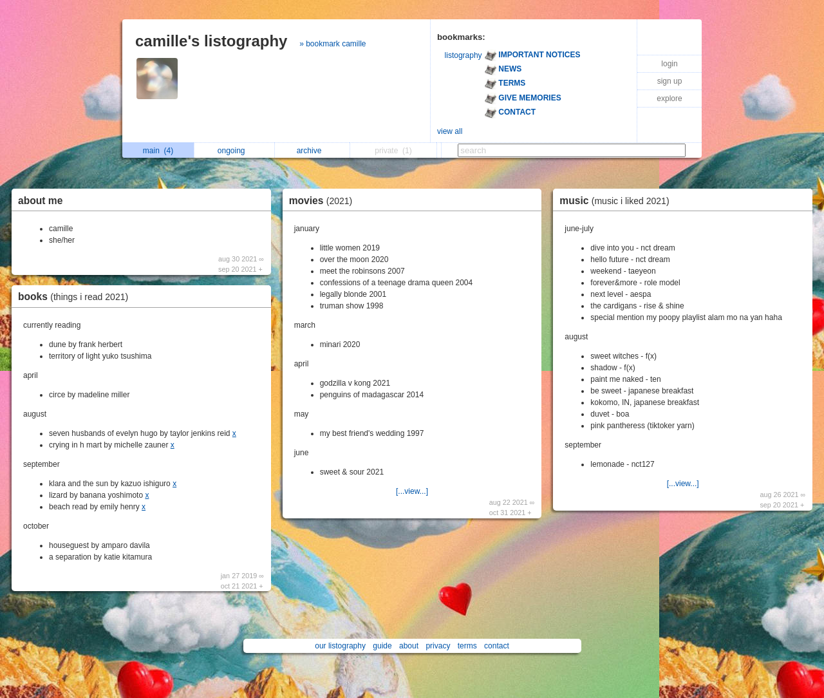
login (669, 63)
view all (449, 131)
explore (669, 98)
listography (463, 55)
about (408, 645)
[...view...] (412, 491)
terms (467, 645)
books (76, 296)
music (617, 200)
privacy (438, 645)
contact (496, 645)
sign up (669, 81)
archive (312, 150)
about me (40, 200)
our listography (340, 645)
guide (382, 645)
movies (324, 200)
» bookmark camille (332, 43)
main (158, 150)
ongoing (235, 150)
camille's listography (211, 41)
